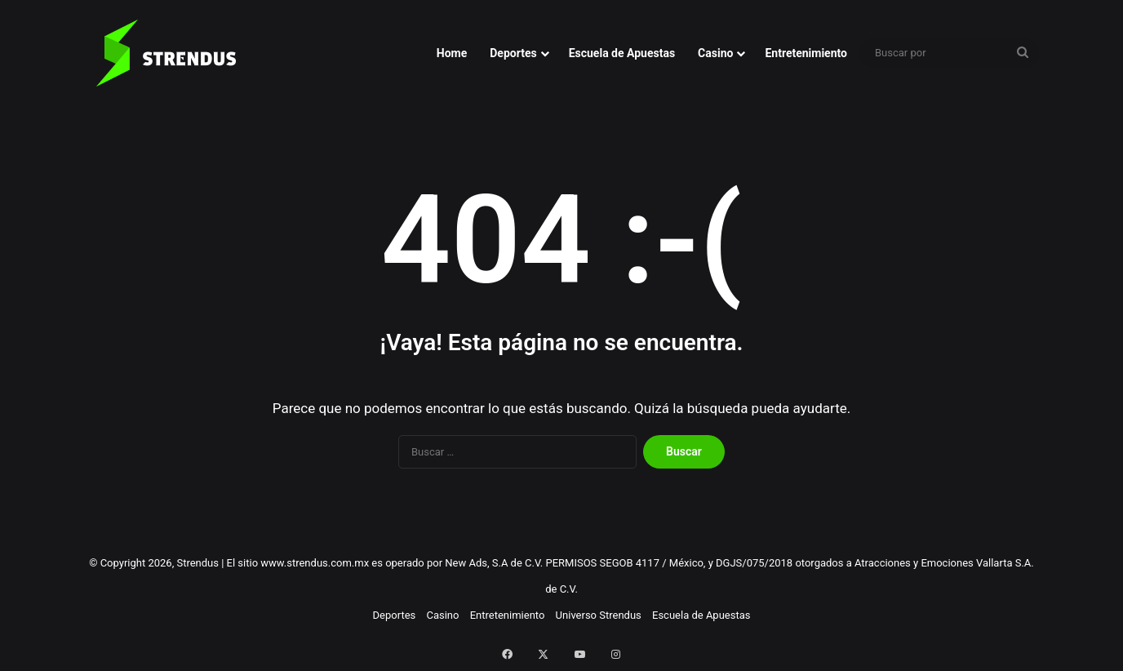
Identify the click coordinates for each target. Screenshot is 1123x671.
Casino (715, 53)
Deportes (513, 53)
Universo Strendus (598, 615)
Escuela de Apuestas (622, 53)
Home (452, 53)
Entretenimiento (806, 53)
